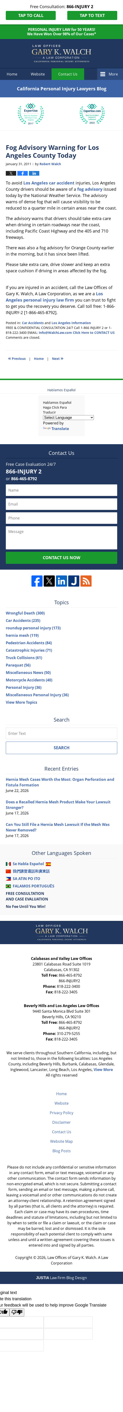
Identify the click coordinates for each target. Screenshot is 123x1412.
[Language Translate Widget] (68, 417)
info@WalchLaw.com (55, 332)
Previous (17, 358)
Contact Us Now (61, 557)
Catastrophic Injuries (29, 650)
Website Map (61, 1141)
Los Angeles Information (71, 323)
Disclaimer (61, 1122)
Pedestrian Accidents (29, 642)
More (113, 74)
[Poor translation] (16, 1312)
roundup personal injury (33, 627)
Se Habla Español (28, 863)
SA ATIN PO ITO (26, 878)
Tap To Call (30, 15)
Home (12, 74)
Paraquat (18, 665)
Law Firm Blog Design (61, 1277)
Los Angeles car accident (48, 183)
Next (57, 358)
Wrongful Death (25, 613)
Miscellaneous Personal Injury (37, 694)
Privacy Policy (61, 1112)
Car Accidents (33, 323)
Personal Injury (23, 687)
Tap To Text (92, 15)
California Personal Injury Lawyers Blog (61, 53)
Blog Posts (61, 1150)
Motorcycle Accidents (29, 680)
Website (38, 74)
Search (62, 747)
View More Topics (21, 702)
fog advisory (89, 189)
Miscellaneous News (28, 672)
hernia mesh (22, 635)
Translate (56, 428)
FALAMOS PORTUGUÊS (33, 886)
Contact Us (61, 1131)
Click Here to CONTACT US (94, 332)
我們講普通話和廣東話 (31, 871)
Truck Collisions (24, 657)
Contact (67, 74)
